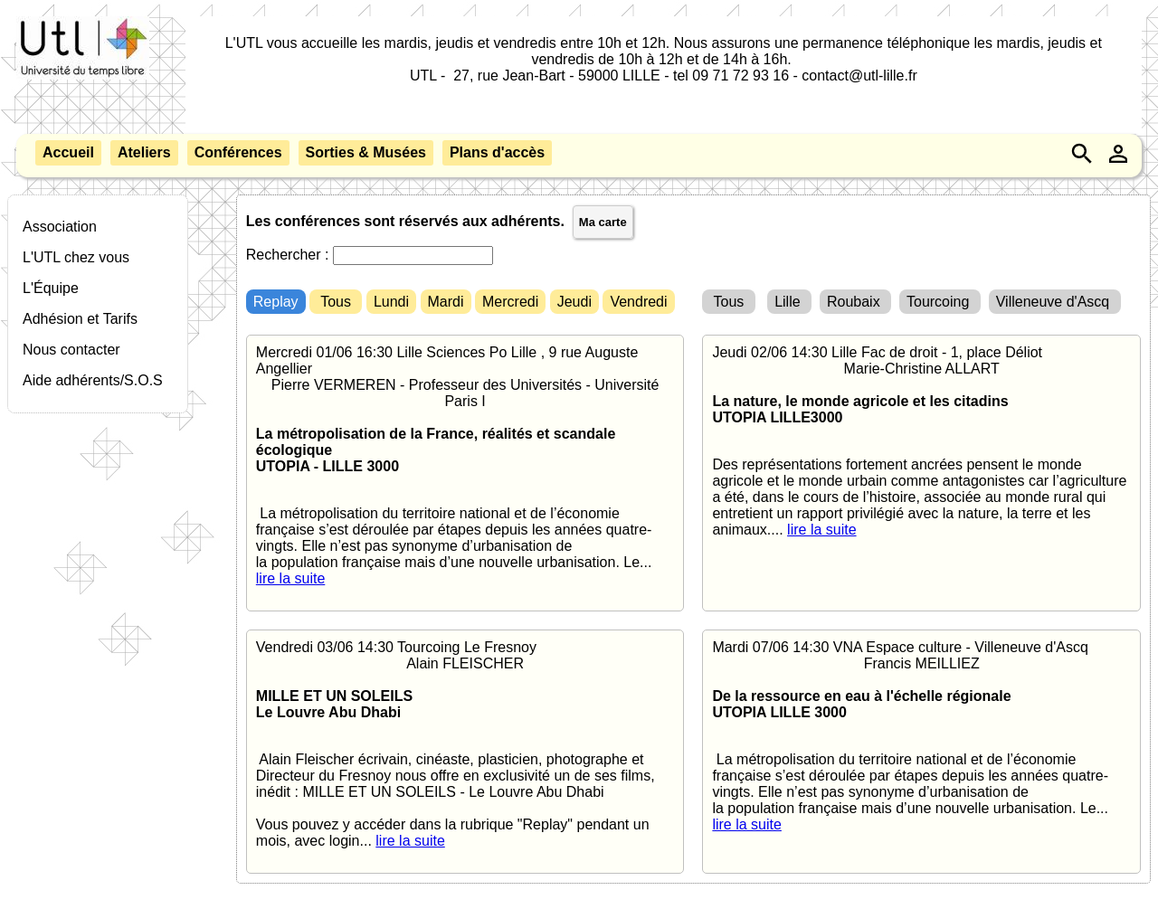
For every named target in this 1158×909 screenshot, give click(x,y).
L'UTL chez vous (76, 257)
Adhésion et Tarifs (80, 319)
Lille (789, 301)
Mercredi (510, 301)
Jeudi (574, 301)
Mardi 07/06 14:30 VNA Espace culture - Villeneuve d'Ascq (921, 736)
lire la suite (290, 578)
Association (60, 226)
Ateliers (144, 152)
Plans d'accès (497, 152)
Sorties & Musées (366, 152)
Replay (276, 301)
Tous (336, 301)
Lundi (391, 301)
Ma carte (603, 222)
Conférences (238, 152)
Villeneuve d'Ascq (1055, 301)
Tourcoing (939, 301)
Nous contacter (71, 349)
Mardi (446, 301)
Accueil (68, 152)
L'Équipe (51, 288)
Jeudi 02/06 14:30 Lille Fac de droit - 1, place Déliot (921, 441)
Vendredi (638, 301)
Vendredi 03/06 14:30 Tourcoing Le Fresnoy (465, 744)
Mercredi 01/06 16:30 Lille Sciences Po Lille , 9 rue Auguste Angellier (465, 466)
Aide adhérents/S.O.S (93, 380)
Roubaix (855, 301)
